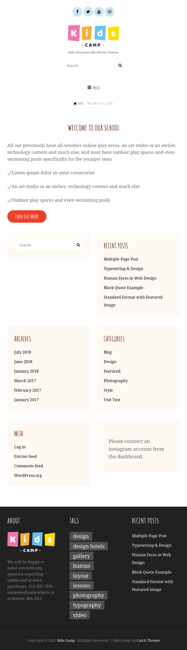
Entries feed (25, 456)
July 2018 (22, 352)
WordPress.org (28, 475)
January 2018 (26, 371)
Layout (80, 575)
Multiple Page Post (121, 259)
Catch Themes (148, 640)
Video (79, 615)
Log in (20, 447)
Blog (108, 352)
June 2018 (23, 361)
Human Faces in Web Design (130, 278)
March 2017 (25, 380)
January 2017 (26, 399)
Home (79, 103)
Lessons (81, 585)
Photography (116, 380)
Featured (112, 371)
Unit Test (112, 399)
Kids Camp (66, 640)
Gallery (81, 555)
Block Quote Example (123, 287)
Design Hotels (88, 546)
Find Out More (27, 216)
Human (82, 565)
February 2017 (27, 390)
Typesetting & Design (123, 268)
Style (108, 390)
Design (110, 361)
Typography (87, 604)
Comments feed (28, 466)
